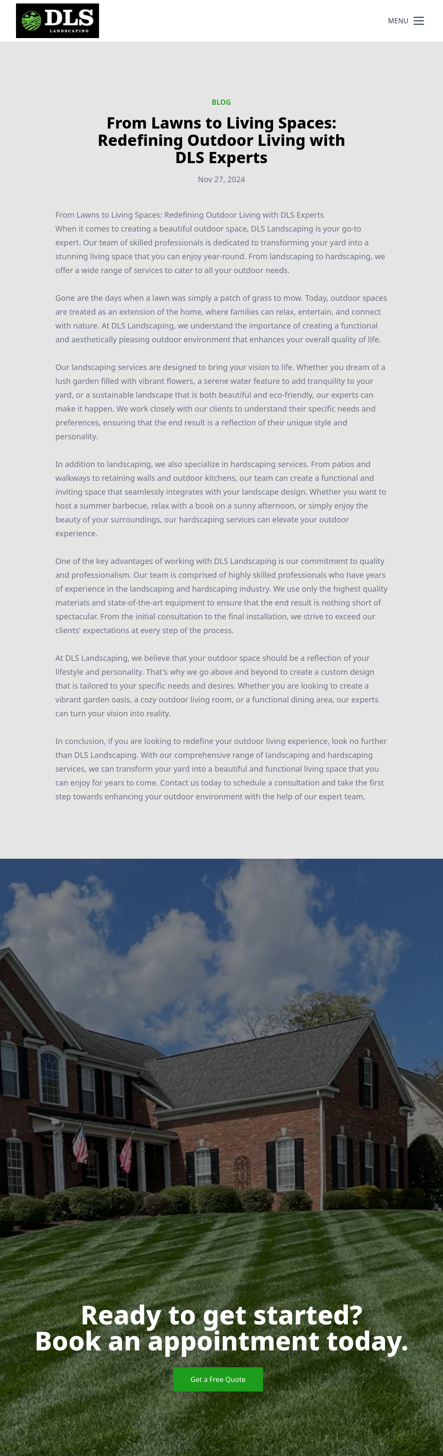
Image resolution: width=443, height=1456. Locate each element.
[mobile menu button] (418, 20)
